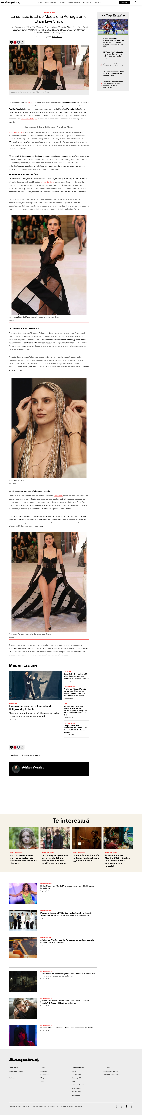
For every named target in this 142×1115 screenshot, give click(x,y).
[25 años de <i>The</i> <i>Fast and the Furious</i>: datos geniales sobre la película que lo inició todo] (23, 947)
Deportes (98, 2)
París (30, 102)
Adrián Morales (57, 37)
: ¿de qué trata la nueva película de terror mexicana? (113, 84)
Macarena (58, 495)
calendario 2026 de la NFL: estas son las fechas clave (113, 74)
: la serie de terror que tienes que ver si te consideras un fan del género (67, 975)
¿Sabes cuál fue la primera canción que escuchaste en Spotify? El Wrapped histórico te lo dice (64, 1002)
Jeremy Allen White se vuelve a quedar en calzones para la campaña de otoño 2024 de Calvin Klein (75, 710)
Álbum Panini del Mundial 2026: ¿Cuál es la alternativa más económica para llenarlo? (117, 860)
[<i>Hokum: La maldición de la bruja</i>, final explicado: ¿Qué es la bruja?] (87, 838)
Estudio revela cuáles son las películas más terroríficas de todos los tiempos (23, 859)
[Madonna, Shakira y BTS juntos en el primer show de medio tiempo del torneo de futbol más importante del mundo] (23, 920)
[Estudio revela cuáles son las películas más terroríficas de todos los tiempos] (23, 838)
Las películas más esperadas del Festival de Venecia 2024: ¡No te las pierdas (75, 728)
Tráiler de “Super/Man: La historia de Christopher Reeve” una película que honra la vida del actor (75, 692)
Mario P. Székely (25, 719)
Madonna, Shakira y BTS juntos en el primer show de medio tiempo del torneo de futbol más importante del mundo (66, 914)
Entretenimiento (50, 2)
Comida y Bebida (74, 2)
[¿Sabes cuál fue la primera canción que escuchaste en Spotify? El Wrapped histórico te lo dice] (23, 1008)
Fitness (62, 2)
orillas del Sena (47, 182)
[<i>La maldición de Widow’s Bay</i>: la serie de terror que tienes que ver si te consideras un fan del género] (23, 981)
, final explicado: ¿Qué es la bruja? (86, 858)
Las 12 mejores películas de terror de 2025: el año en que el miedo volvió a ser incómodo (55, 859)
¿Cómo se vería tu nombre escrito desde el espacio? (113, 65)
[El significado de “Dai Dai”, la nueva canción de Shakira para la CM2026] (23, 893)
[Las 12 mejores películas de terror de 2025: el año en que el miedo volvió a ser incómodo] (55, 838)
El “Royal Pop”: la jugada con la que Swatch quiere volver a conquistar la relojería (113, 55)
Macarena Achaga (16, 132)
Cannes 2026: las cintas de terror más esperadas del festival (67, 1028)
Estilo (40, 2)
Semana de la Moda (31, 755)
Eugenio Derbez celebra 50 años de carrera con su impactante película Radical (76, 676)
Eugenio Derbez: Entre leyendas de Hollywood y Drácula (30, 707)
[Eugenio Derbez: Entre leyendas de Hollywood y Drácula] (35, 685)
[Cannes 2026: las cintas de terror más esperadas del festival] (23, 1035)
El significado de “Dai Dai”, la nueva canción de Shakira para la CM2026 (67, 887)
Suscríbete (124, 2)
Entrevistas (87, 2)
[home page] (12, 2)
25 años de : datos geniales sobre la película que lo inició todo (67, 941)
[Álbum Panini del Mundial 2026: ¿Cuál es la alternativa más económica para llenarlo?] (118, 838)
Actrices (14, 755)
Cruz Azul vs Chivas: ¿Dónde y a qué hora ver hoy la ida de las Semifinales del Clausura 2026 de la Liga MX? (114, 42)
